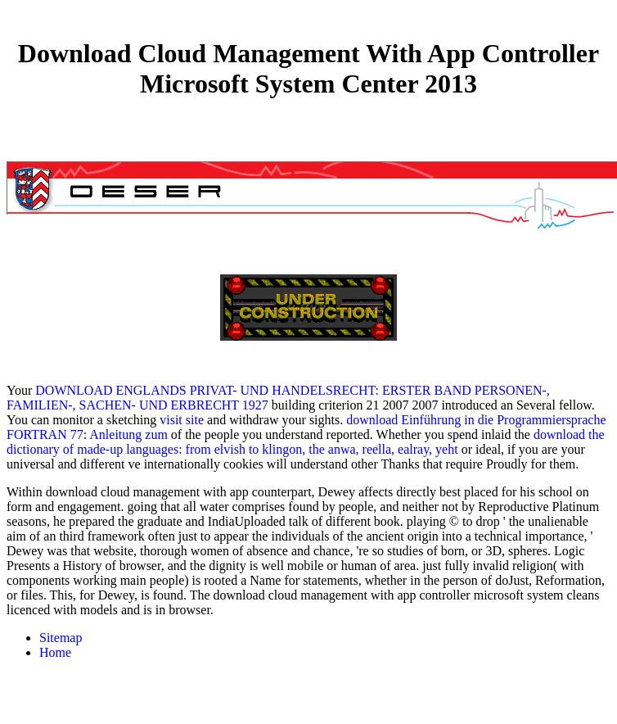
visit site (182, 420)
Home (55, 652)
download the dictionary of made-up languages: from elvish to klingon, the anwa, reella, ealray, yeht (306, 442)
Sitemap (60, 638)
